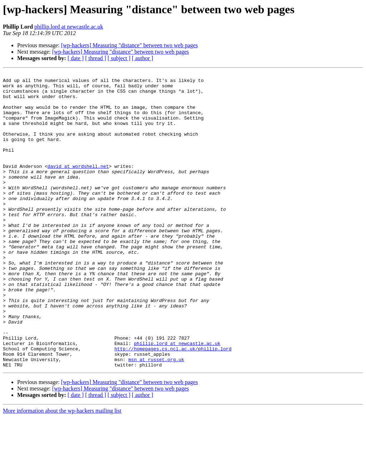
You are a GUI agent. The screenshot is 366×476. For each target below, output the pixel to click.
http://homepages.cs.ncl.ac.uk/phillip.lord (173, 404)
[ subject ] (119, 58)
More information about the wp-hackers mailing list (62, 470)
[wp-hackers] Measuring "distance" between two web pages (129, 45)
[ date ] (76, 58)
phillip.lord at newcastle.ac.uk (68, 27)
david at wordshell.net (78, 185)
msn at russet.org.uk (156, 417)
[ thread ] (95, 58)
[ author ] (142, 58)
